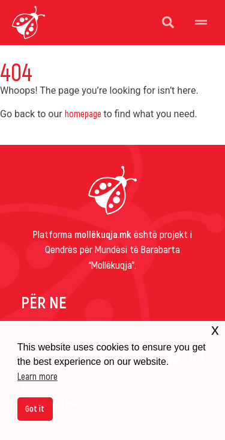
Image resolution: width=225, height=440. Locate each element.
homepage (83, 113)
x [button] (215, 329)
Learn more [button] (37, 376)
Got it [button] (34, 408)
